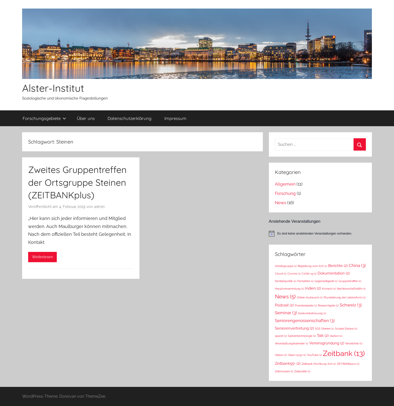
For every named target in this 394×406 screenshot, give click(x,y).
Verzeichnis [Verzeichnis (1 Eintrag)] (353, 343)
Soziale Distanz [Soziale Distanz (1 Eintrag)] (346, 328)
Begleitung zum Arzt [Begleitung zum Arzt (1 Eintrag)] (312, 265)
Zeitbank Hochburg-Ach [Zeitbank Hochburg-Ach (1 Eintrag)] (319, 363)
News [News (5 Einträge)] (285, 296)
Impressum (175, 118)
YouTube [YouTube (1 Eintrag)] (314, 354)
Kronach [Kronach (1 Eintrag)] (329, 288)
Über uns (86, 118)
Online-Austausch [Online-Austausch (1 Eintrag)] (310, 297)
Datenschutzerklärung (130, 118)
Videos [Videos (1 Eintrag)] (281, 354)
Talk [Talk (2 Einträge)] (323, 335)
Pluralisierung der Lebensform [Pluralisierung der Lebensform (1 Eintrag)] (345, 297)
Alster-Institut (53, 88)
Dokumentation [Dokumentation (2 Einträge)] (334, 273)
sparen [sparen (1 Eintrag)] (281, 335)
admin (99, 206)
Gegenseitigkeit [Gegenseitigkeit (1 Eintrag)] (326, 281)
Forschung (285, 193)
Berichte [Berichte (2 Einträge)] (338, 265)
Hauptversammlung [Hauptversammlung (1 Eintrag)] (289, 288)
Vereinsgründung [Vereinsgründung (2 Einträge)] (326, 343)
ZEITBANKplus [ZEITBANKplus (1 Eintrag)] (348, 363)
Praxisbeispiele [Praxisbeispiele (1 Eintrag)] (306, 305)
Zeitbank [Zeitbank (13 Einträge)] (344, 353)
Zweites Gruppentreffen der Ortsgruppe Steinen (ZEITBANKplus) (77, 182)
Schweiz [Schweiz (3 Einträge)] (351, 304)
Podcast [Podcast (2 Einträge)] (284, 305)
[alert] (320, 234)
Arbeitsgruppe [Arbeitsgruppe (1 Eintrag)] (286, 265)
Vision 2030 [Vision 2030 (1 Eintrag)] (297, 354)
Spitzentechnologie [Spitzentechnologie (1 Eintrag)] (302, 335)
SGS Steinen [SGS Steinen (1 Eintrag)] (324, 328)
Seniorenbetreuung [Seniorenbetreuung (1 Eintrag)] (312, 313)
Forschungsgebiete (44, 118)
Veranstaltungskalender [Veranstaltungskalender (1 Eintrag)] (291, 343)
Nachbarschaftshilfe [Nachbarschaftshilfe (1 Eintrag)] (351, 288)
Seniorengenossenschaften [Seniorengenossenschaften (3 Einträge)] (305, 320)
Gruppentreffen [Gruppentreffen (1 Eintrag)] (349, 281)
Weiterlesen (42, 257)
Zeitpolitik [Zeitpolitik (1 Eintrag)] (302, 371)
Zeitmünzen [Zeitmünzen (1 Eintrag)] (284, 371)
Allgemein (285, 184)
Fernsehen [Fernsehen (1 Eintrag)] (305, 281)
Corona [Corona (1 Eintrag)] (294, 273)
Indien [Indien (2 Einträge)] (313, 288)
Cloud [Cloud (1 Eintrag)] (280, 273)
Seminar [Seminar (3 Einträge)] (286, 312)
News (280, 202)
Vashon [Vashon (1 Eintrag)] (336, 335)
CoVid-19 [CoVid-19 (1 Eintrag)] (309, 273)
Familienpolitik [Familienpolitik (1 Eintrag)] (285, 281)
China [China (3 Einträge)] (357, 265)
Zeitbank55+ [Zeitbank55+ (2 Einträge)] (288, 363)
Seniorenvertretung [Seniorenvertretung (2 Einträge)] (294, 328)
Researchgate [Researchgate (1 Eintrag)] (328, 305)
